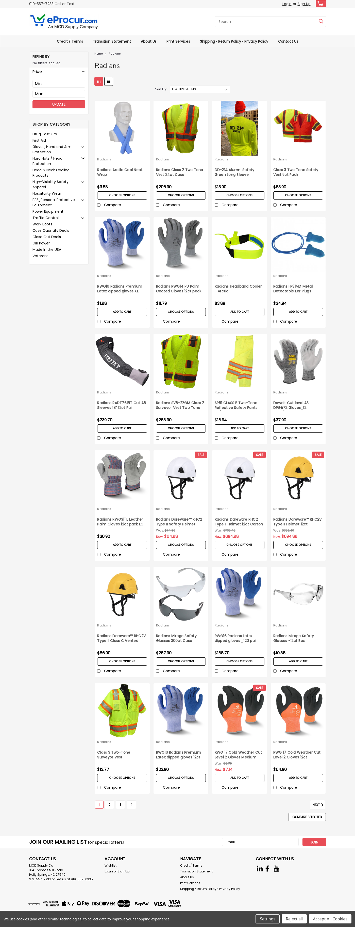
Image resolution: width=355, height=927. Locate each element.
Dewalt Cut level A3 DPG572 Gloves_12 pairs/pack (291, 408)
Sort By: (161, 89)
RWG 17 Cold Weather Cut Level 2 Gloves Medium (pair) (238, 757)
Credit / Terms (70, 41)
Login (287, 3)
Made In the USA (46, 249)
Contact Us (288, 41)
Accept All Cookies (330, 919)
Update (58, 104)
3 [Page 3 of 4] (120, 804)
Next (319, 804)
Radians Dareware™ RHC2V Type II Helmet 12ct (297, 522)
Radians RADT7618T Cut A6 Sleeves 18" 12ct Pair (121, 405)
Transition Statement (112, 41)
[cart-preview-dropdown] (319, 3)
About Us (149, 41)
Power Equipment (47, 211)
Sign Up (304, 3)
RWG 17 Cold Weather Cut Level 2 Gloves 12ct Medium (297, 757)
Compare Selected (307, 817)
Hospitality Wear (46, 193)
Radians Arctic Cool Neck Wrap (120, 172)
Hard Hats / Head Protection (47, 161)
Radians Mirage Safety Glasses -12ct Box (293, 638)
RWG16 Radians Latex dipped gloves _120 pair (236, 638)
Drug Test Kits (44, 134)
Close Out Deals (46, 236)
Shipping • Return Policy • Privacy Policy (234, 41)
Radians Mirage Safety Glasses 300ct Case (176, 638)
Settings (267, 919)
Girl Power (41, 243)
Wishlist (110, 865)
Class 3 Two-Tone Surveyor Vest (113, 755)
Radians (115, 54)
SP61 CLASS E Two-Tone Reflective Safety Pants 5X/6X (236, 408)
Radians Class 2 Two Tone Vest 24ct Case (179, 172)
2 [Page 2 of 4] (109, 804)
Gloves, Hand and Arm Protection (52, 149)
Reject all (294, 919)
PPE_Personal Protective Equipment (53, 202)
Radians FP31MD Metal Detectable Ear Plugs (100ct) (293, 291)
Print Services (178, 41)
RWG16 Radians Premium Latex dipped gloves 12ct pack (178, 757)
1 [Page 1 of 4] (99, 804)
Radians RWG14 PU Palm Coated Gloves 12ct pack (178, 289)
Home (98, 54)
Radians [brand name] (104, 159)
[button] (58, 72)
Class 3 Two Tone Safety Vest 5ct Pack (295, 172)
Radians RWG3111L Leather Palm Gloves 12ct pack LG (120, 522)
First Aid (39, 140)
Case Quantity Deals (50, 230)
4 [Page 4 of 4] (131, 804)
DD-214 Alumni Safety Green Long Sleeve (235, 172)
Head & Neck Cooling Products (51, 173)
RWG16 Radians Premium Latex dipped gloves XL (119, 289)
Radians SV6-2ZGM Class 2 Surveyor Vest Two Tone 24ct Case (180, 408)
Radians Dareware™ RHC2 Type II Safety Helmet (179, 522)
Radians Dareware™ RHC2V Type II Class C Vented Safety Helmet (121, 641)
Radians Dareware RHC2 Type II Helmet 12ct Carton (239, 522)
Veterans (40, 255)
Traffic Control (45, 217)
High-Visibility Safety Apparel (50, 184)
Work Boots (42, 224)
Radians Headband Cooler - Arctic (238, 289)
